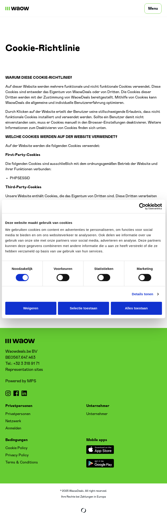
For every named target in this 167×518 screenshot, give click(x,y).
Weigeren (30, 308)
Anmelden (13, 428)
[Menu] (153, 8)
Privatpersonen (17, 414)
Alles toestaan (136, 308)
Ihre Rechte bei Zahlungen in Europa (83, 496)
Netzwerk (13, 421)
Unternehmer (97, 414)
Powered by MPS (20, 381)
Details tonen (142, 294)
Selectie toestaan (83, 308)
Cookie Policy (16, 448)
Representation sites (24, 370)
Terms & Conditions (21, 462)
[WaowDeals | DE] (17, 8)
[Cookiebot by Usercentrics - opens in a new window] (142, 206)
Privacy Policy (17, 455)
